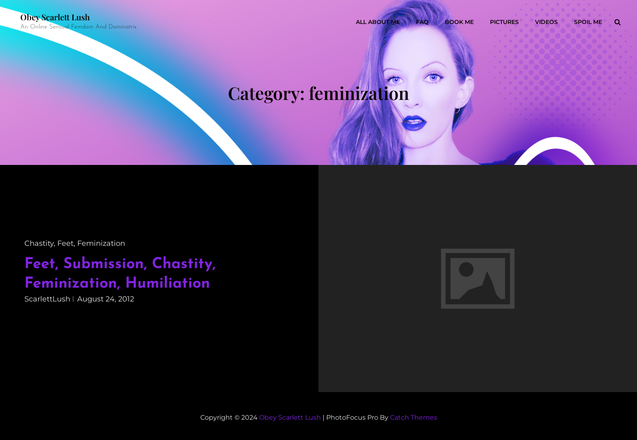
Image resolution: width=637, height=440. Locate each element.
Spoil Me (588, 22)
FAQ (422, 22)
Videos (546, 22)
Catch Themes (413, 417)
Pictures (504, 22)
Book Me (459, 22)
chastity (39, 243)
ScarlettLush (47, 299)
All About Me (378, 22)
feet (65, 243)
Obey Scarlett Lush (55, 16)
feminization (101, 243)
